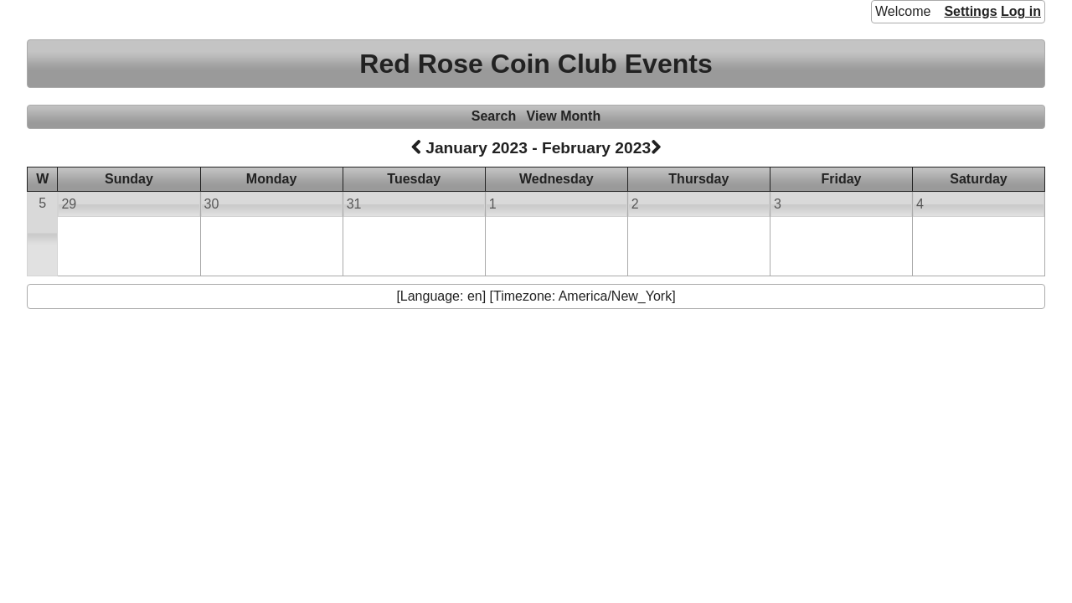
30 (211, 204)
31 (354, 204)
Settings (970, 11)
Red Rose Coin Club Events (535, 64)
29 (68, 204)
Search (494, 116)
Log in (1021, 11)
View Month (564, 116)
